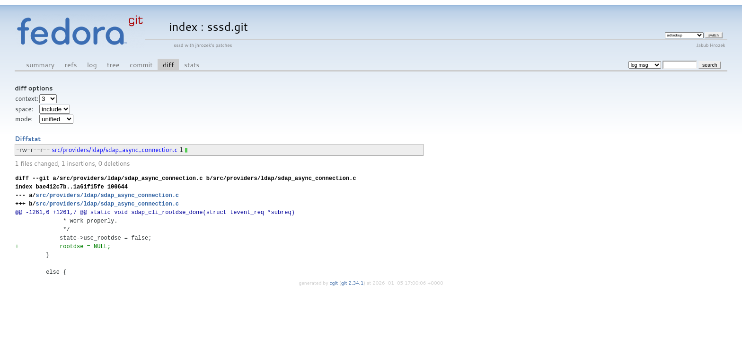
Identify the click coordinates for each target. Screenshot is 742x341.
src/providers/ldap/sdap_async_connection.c (114, 149)
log (92, 65)
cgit (334, 282)
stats (191, 65)
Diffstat (28, 139)
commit (141, 65)
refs (71, 65)
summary (40, 65)
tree (113, 65)
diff (168, 65)
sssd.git (227, 26)
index (183, 26)
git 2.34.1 (352, 282)
